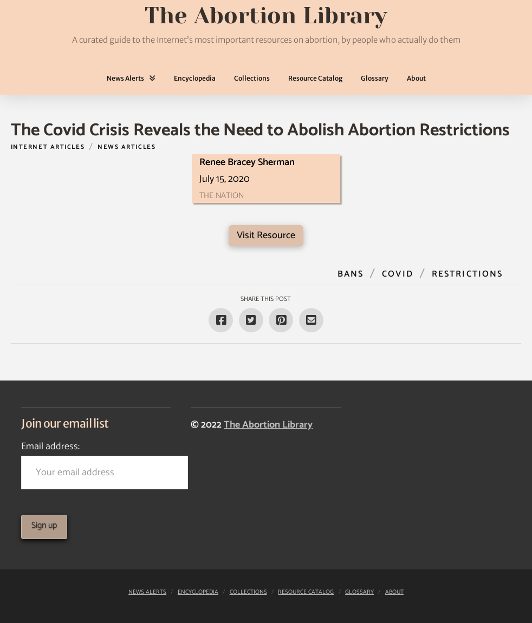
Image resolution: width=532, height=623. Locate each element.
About (394, 592)
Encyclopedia (198, 592)
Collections (248, 592)
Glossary (359, 592)
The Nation (221, 195)
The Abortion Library (268, 425)
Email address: (96, 463)
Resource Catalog (306, 592)
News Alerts (147, 592)
